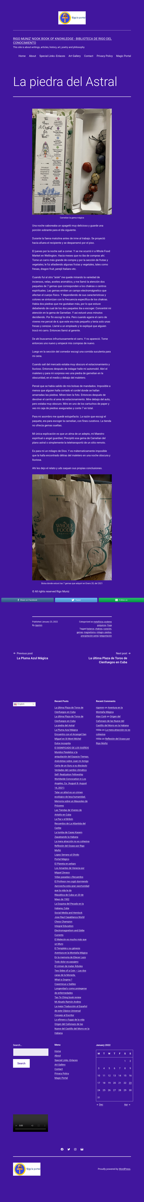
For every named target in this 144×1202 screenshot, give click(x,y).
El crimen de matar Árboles (69, 966)
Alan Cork (101, 716)
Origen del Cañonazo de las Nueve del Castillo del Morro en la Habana (72, 1028)
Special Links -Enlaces (52, 56)
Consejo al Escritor (64, 1015)
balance (90, 629)
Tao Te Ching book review (68, 997)
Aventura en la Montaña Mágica (71, 952)
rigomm (38, 625)
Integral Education (64, 926)
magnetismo (90, 632)
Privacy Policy (105, 56)
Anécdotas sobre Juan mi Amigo (72, 761)
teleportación (106, 636)
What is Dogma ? (63, 979)
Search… (17, 1045)
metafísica (98, 621)
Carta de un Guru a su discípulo (71, 765)
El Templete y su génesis (67, 948)
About (32, 56)
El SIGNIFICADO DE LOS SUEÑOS (72, 747)
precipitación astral (90, 636)
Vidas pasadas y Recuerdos (69, 877)
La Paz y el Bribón (64, 819)
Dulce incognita (63, 743)
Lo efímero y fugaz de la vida (69, 1019)
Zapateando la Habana (66, 837)
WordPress (124, 1169)
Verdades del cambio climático (71, 770)
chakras (98, 629)
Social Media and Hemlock (68, 912)
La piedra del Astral (65, 725)
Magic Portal (123, 56)
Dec (99, 1104)
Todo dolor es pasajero (66, 961)
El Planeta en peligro (65, 863)
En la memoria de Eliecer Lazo (70, 957)
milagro (100, 632)
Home (22, 56)
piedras (107, 632)
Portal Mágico (62, 859)
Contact (88, 56)
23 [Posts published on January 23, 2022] (130, 1083)
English (19, 704)
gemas (80, 632)
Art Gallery (74, 56)
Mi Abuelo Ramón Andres (68, 1001)
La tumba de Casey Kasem (68, 832)
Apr (127, 1104)
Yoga (109, 625)
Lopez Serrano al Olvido (67, 854)
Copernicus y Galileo (65, 984)
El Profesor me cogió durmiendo (71, 881)
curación (107, 629)
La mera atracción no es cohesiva (72, 841)
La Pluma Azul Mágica (66, 729)
